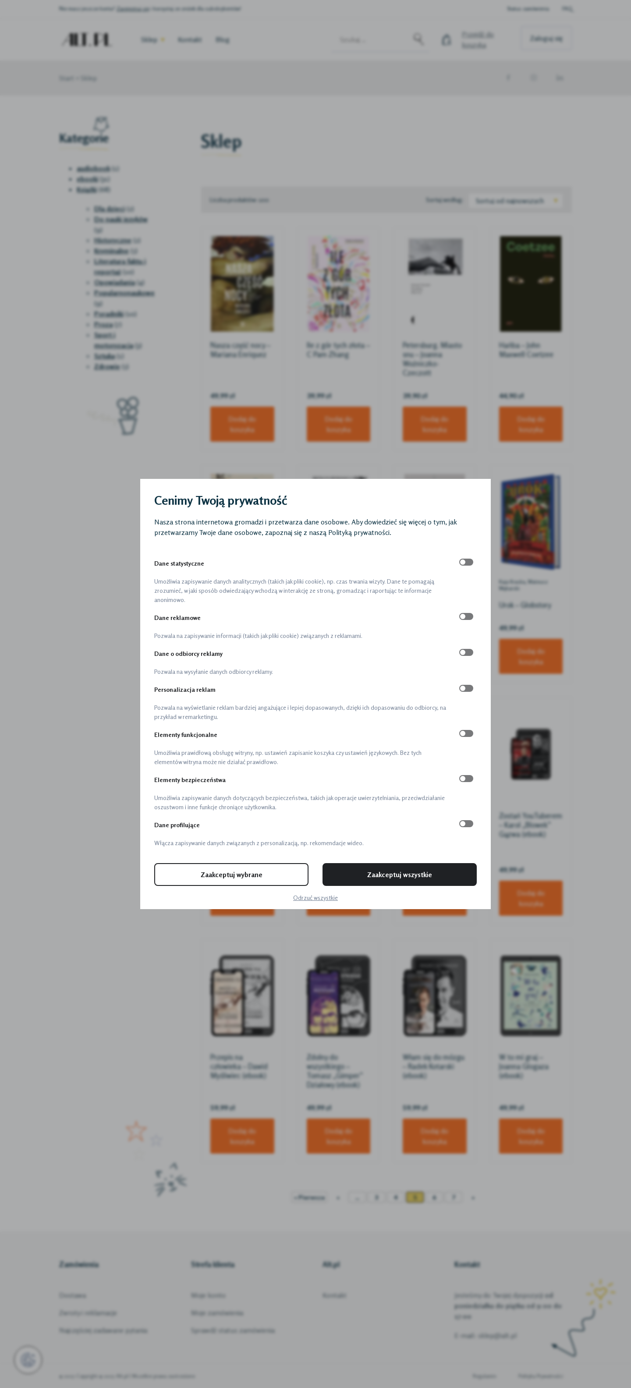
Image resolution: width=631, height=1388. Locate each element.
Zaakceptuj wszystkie (399, 874)
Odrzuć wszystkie (315, 897)
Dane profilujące (177, 825)
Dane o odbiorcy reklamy (188, 653)
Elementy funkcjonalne (185, 734)
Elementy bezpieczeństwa (190, 779)
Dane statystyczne (179, 563)
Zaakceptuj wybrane (231, 874)
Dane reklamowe (177, 617)
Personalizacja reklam (185, 689)
